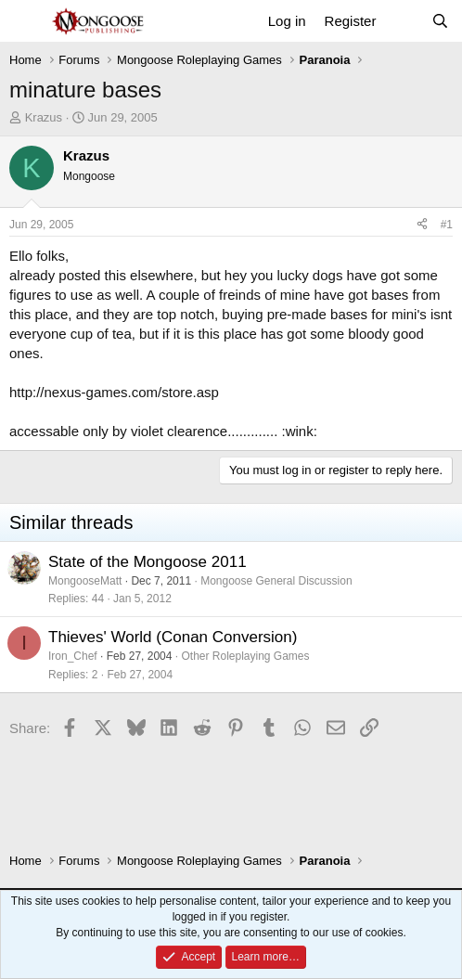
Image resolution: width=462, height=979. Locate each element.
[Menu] (25, 21)
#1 (447, 224)
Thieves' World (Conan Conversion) (172, 637)
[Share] (422, 225)
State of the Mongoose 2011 (147, 562)
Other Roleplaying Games (245, 656)
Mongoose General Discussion (276, 580)
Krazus (43, 117)
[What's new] (403, 21)
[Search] (440, 21)
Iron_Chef (72, 656)
